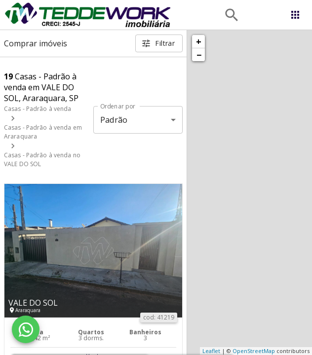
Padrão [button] (113, 119)
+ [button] (198, 41)
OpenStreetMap (254, 351)
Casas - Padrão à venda (37, 109)
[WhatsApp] (25, 329)
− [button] (198, 55)
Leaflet (211, 351)
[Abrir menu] (295, 15)
